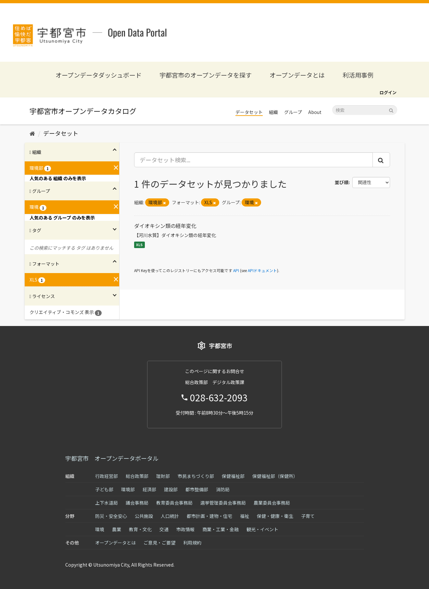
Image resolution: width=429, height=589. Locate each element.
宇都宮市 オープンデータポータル (111, 458)
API (236, 270)
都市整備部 (196, 489)
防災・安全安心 (111, 516)
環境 (99, 529)
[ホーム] (32, 133)
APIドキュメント (262, 270)
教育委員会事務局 (174, 502)
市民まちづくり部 (196, 476)
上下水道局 (106, 502)
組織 (273, 112)
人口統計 (170, 516)
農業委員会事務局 (272, 502)
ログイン (388, 92)
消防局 (223, 489)
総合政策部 (137, 476)
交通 (164, 529)
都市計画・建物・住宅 (209, 516)
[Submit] (391, 109)
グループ (293, 112)
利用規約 (192, 542)
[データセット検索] (364, 110)
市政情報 (185, 529)
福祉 (244, 516)
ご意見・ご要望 (159, 542)
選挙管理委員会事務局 (223, 502)
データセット (249, 112)
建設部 (171, 489)
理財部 (163, 476)
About (315, 112)
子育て (308, 516)
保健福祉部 (233, 476)
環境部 (128, 489)
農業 (116, 529)
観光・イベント (262, 529)
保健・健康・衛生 (275, 516)
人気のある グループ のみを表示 (62, 217)
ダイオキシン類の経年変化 (165, 226)
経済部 (149, 489)
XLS (139, 244)
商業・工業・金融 (220, 529)
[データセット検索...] (253, 159)
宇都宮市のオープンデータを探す (205, 74)
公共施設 (144, 516)
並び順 (341, 182)
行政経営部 (106, 476)
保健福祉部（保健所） (275, 476)
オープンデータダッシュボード (99, 74)
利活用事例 (358, 74)
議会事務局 (137, 502)
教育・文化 (140, 529)
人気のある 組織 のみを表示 (58, 178)
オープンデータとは (297, 74)
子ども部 (104, 489)
